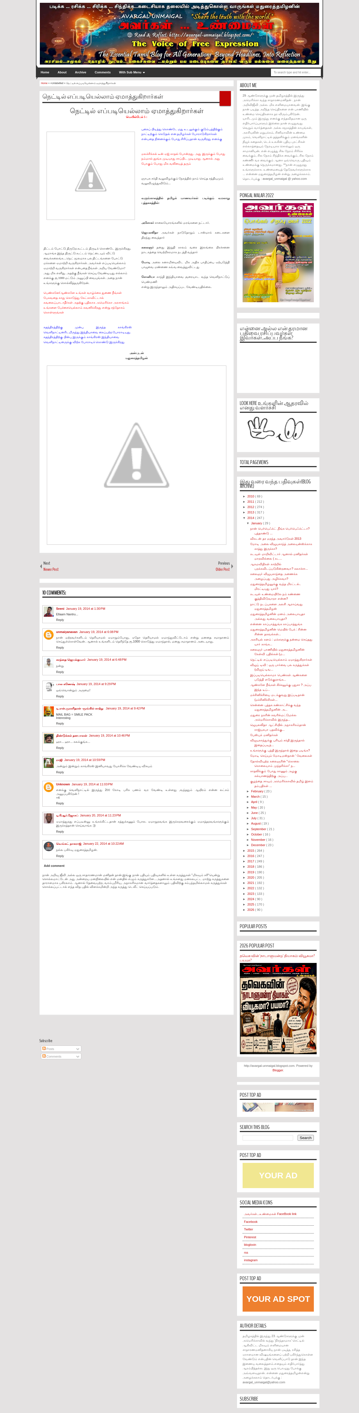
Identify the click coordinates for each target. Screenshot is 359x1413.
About (62, 72)
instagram (250, 1260)
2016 (251, 856)
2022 (251, 888)
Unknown (63, 784)
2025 (251, 904)
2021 (251, 882)
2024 (251, 899)
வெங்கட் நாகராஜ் (68, 843)
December (258, 845)
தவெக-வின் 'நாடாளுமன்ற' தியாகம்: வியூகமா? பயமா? (277, 958)
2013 (251, 512)
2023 (251, 893)
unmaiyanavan (66, 632)
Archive (80, 72)
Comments (103, 72)
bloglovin (250, 1244)
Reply (60, 619)
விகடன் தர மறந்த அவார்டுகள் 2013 (275, 538)
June (255, 812)
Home (45, 72)
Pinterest (250, 1237)
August (256, 823)
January (257, 523)
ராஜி (59, 760)
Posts (48, 1049)
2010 (251, 496)
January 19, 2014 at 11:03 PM (92, 784)
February (257, 791)
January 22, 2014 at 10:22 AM (103, 843)
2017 (251, 861)
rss (246, 1252)
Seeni (60, 608)
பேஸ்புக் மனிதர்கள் (264, 735)
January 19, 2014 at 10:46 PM (109, 735)
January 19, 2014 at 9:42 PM (125, 708)
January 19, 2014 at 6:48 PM (106, 659)
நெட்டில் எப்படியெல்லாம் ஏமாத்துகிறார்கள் (102, 96)
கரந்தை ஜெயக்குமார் (71, 659)
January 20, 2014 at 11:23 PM (100, 815)
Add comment (54, 865)
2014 (251, 518)
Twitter (248, 1229)
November (258, 839)
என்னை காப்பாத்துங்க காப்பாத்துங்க (276, 624)
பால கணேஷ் (65, 684)
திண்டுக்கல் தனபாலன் (71, 735)
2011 (251, 501)
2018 (251, 866)
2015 (251, 850)
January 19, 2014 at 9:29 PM (96, 684)
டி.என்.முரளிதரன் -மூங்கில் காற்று (80, 708)
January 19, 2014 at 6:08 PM (98, 632)
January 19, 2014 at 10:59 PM (84, 760)
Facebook (250, 1221)
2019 (251, 872)
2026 (251, 909)
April (254, 802)
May (254, 807)
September (259, 829)
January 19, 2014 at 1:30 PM (85, 608)
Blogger (278, 1070)
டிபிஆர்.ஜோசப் (67, 815)
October (257, 834)
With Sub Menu (130, 72)
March (256, 796)
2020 (251, 877)
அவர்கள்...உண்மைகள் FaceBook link (270, 1214)
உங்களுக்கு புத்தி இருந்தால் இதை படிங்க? (280, 750)
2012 (251, 507)
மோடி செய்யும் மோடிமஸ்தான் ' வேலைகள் (281, 755)
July (254, 818)
